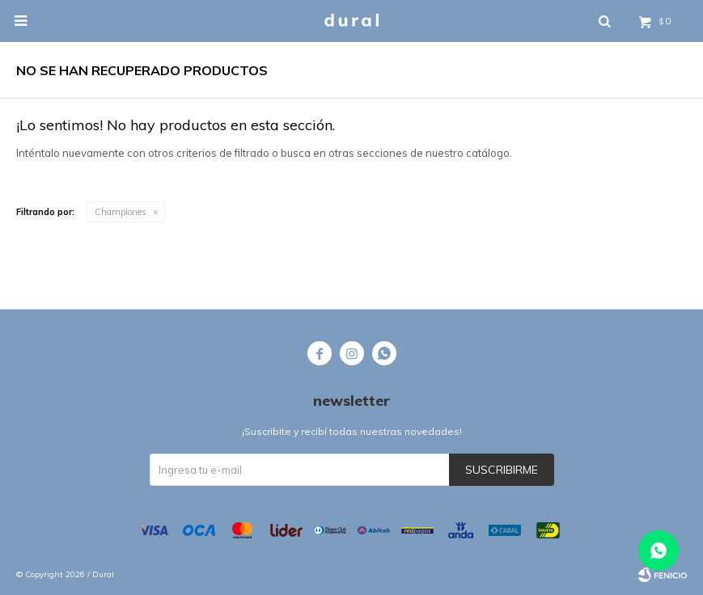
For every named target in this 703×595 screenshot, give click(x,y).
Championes (120, 211)
